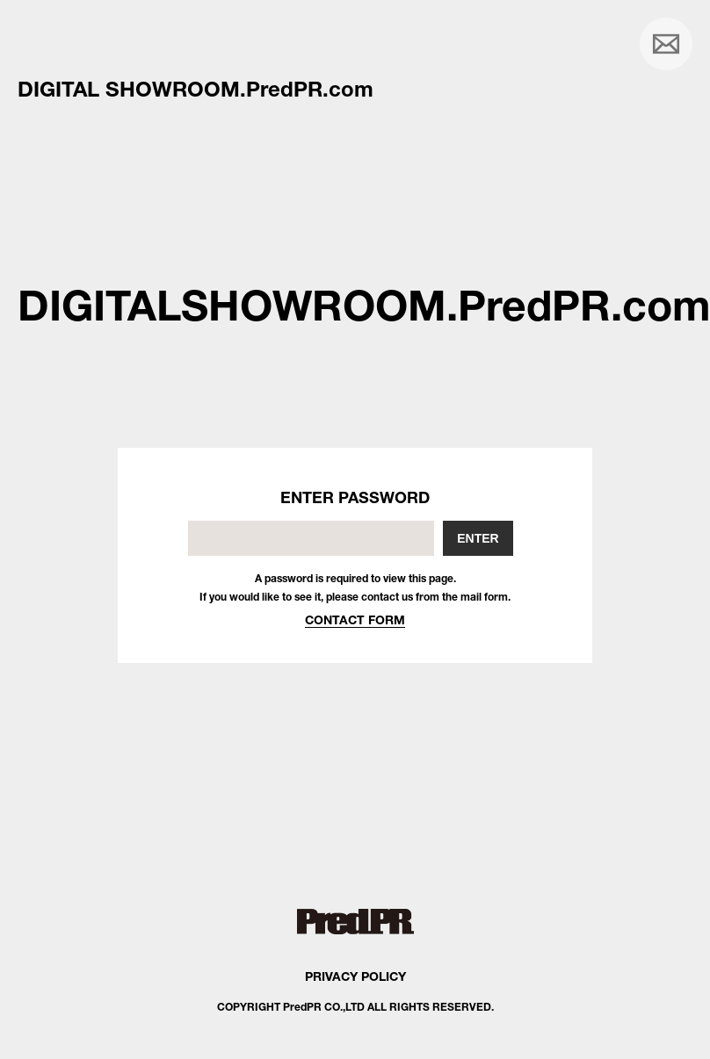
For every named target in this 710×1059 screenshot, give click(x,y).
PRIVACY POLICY (355, 976)
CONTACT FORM (355, 619)
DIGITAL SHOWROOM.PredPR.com (195, 88)
